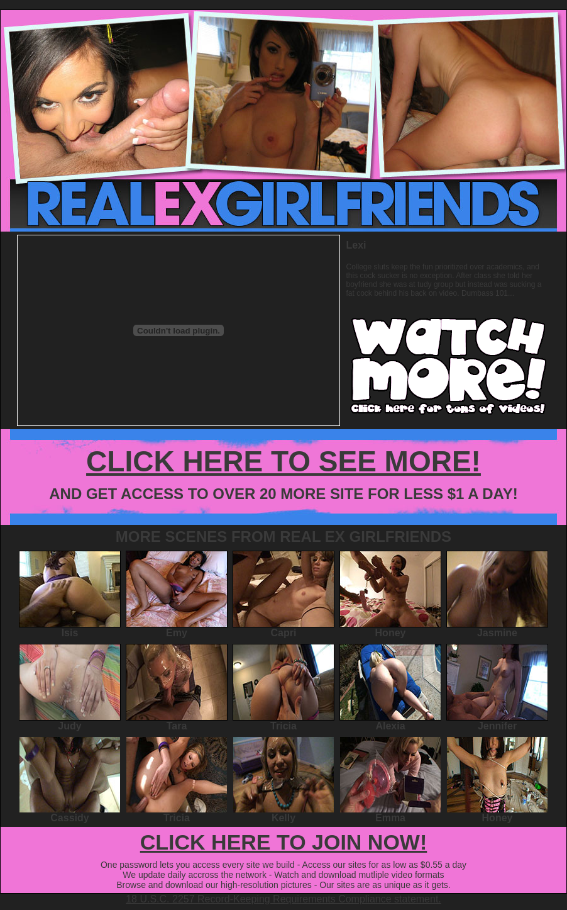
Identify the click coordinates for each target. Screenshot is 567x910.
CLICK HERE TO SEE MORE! (283, 461)
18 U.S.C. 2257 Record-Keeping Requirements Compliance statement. (283, 899)
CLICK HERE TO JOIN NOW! (283, 842)
